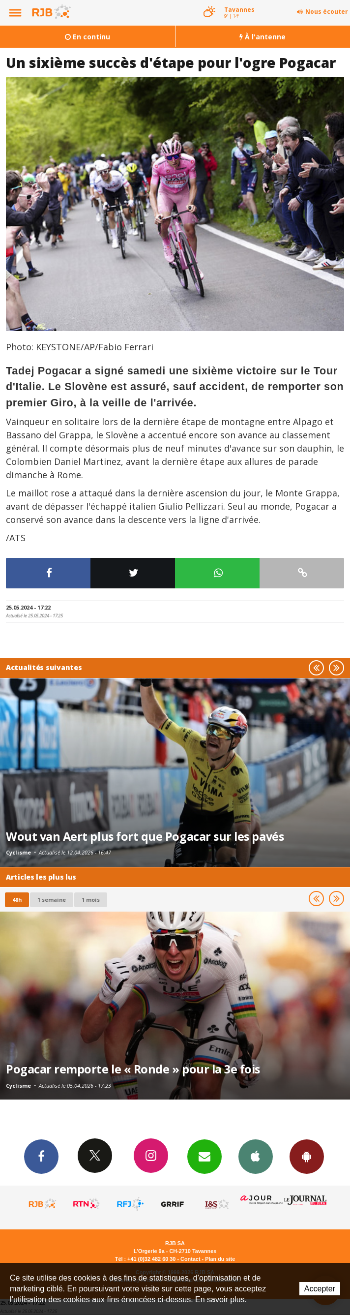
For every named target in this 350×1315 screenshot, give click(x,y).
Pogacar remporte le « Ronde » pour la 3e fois (133, 1069)
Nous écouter (326, 11)
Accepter (319, 1288)
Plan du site (220, 1259)
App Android (307, 1156)
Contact (190, 1259)
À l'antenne (262, 36)
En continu (87, 36)
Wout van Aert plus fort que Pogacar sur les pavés (145, 836)
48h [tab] (17, 899)
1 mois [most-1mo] (91, 899)
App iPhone (255, 1156)
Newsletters (204, 1156)
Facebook (41, 1156)
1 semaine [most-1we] (51, 899)
